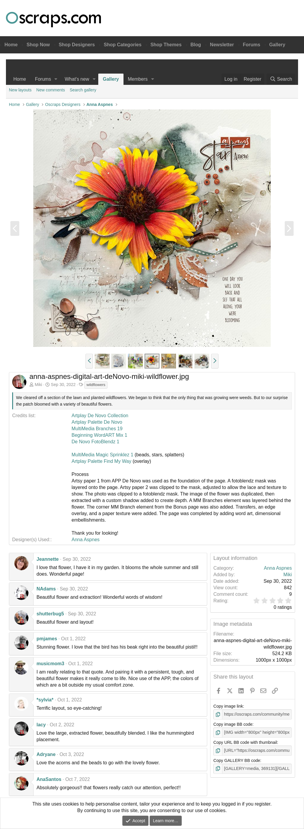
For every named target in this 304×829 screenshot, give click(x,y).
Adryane (46, 754)
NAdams (46, 588)
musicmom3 (50, 663)
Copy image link (228, 706)
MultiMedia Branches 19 (97, 428)
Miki (38, 384)
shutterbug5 (50, 613)
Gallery (277, 44)
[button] (56, 79)
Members (138, 79)
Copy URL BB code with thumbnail (245, 742)
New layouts (20, 90)
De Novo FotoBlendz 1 (95, 441)
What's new (77, 79)
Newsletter (222, 44)
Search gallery (83, 90)
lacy (41, 724)
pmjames (47, 638)
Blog (196, 44)
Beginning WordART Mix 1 (99, 435)
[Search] (281, 79)
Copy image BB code (233, 724)
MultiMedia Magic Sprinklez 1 (102, 454)
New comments (50, 90)
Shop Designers (77, 44)
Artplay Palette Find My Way (102, 461)
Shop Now (38, 44)
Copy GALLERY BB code (236, 760)
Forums (251, 44)
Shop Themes (166, 44)
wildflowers (95, 384)
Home (11, 44)
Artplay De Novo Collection (100, 415)
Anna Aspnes (85, 539)
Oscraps (53, 19)
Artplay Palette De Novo (97, 422)
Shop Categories (122, 44)
